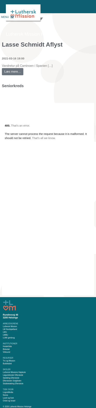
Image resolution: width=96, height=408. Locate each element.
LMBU (5, 335)
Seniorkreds (13, 86)
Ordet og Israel (9, 401)
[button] (5, 17)
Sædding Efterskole (11, 378)
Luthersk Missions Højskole (14, 372)
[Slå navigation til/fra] (8, 50)
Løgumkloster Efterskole (13, 375)
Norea (5, 395)
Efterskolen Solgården (12, 381)
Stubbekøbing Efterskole (13, 384)
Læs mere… (13, 70)
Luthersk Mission (10, 326)
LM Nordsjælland (10, 329)
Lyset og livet (8, 398)
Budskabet (7, 364)
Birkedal (6, 349)
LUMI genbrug (9, 338)
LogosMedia (8, 392)
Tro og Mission (9, 361)
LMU (5, 332)
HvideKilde (7, 346)
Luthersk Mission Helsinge (32, 34)
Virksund (6, 352)
